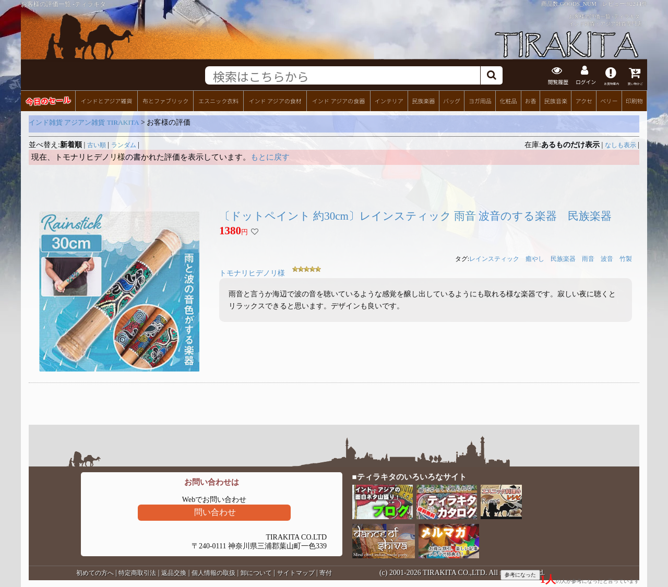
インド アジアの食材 (274, 99)
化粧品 (508, 99)
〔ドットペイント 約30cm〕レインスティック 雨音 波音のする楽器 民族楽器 (415, 215)
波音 (607, 258)
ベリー (608, 99)
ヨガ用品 (480, 99)
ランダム (123, 144)
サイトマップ (296, 572)
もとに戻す (270, 156)
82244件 (637, 4)
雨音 (588, 258)
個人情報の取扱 (213, 572)
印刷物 (634, 99)
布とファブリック (165, 99)
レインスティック (494, 258)
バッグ (451, 99)
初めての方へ (95, 572)
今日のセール (47, 99)
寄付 (325, 572)
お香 (530, 99)
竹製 (625, 258)
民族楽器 (423, 99)
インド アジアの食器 (338, 99)
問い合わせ (215, 511)
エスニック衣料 (218, 99)
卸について (256, 572)
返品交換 (173, 572)
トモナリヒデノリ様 (252, 273)
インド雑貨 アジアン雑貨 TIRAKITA (84, 121)
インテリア (389, 99)
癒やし (535, 258)
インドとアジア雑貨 (106, 99)
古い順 (96, 144)
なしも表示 (620, 144)
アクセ (584, 99)
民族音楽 (555, 99)
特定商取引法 (137, 572)
